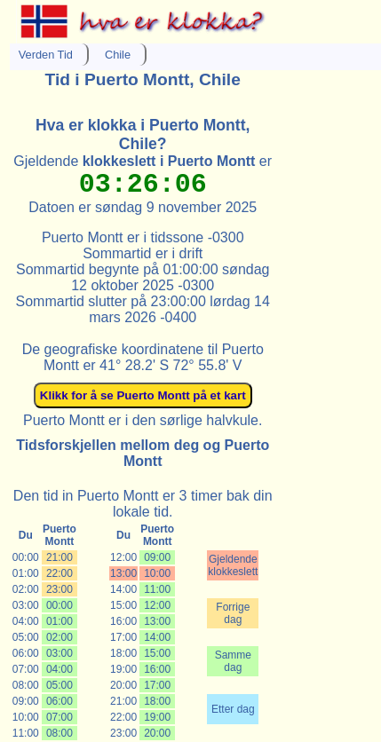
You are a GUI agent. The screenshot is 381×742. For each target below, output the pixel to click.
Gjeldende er (142, 161)
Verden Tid (46, 54)
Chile (118, 54)
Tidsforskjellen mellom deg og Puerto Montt (142, 453)
